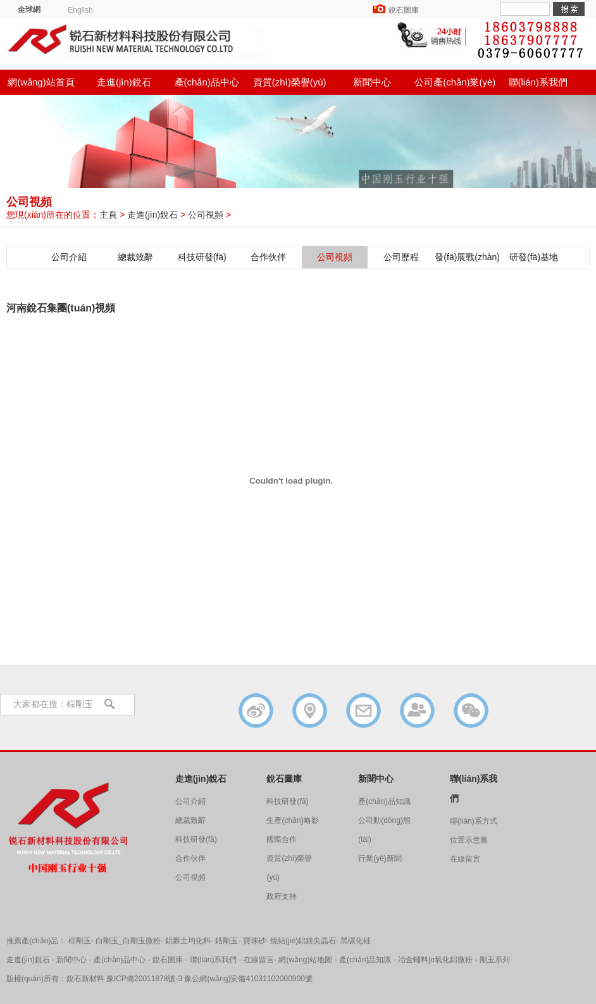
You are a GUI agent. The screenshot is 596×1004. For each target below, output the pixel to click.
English (80, 10)
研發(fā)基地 (533, 257)
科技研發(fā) (202, 257)
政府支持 (281, 896)
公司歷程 (401, 257)
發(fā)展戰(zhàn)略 (467, 260)
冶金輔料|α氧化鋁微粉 (435, 959)
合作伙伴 (268, 257)
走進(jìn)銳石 (124, 82)
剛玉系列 (495, 959)
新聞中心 (372, 82)
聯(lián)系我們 (538, 82)
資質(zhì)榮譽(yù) (289, 82)
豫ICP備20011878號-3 (144, 978)
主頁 (108, 215)
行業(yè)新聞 (380, 858)
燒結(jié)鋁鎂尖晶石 (303, 940)
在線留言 (465, 859)
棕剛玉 (79, 940)
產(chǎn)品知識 (384, 801)
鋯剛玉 (226, 940)
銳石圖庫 (403, 10)
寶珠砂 (254, 940)
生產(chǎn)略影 (292, 820)
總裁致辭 (135, 257)
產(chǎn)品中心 (207, 82)
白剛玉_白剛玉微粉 (128, 940)
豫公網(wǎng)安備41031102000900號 (248, 978)
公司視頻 (205, 215)
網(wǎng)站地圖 (305, 959)
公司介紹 (69, 257)
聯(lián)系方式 (473, 821)
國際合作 (281, 839)
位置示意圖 (469, 840)
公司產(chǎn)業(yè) (454, 82)
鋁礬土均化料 (188, 940)
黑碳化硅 (355, 940)
